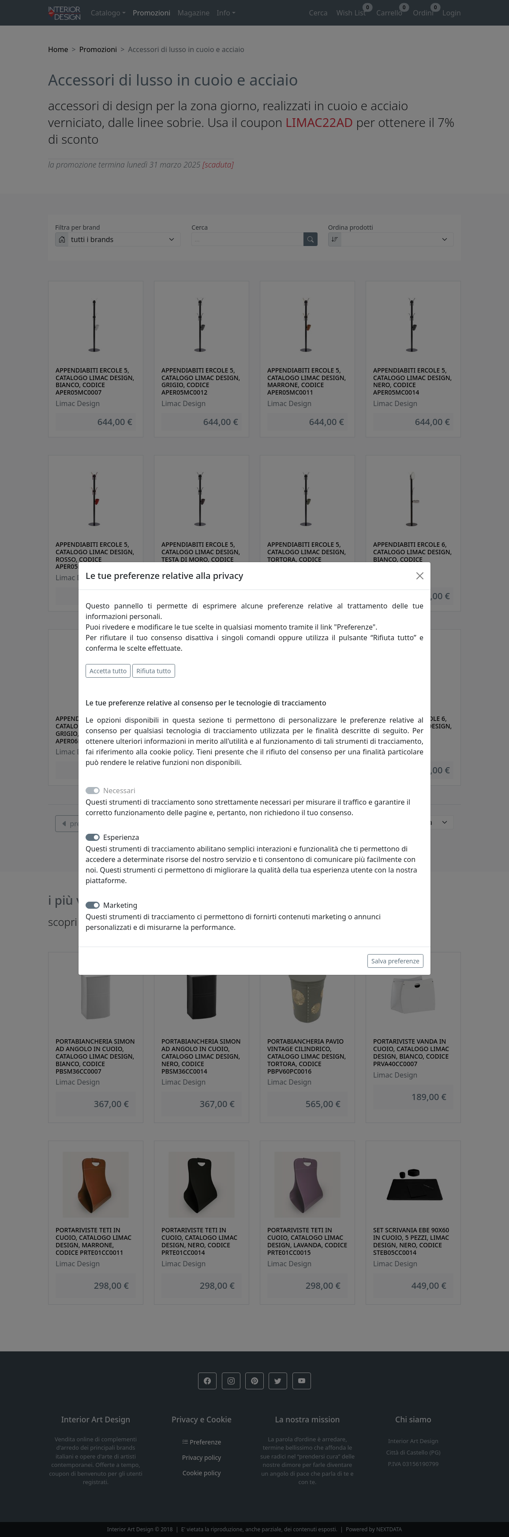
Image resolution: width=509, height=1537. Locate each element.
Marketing (120, 905)
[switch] (93, 837)
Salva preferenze (395, 961)
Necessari (119, 790)
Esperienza (121, 837)
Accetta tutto (108, 671)
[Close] (420, 576)
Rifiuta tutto (153, 671)
